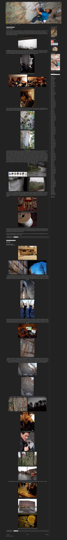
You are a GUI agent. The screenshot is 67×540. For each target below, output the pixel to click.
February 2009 (53, 193)
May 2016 (52, 97)
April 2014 (52, 125)
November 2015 (53, 104)
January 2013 (52, 141)
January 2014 (52, 128)
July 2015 (52, 108)
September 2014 (53, 119)
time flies (8, 242)
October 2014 (52, 118)
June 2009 (52, 189)
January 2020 (52, 82)
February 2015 (53, 114)
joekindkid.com (30, 87)
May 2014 (52, 124)
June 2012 (52, 149)
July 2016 (52, 95)
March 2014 (52, 126)
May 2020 (52, 81)
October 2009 (52, 184)
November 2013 (53, 130)
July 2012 (52, 148)
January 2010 (52, 181)
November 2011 (53, 157)
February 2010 (53, 180)
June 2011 (52, 162)
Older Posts (46, 534)
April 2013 (52, 138)
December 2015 (53, 103)
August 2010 (52, 173)
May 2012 (52, 150)
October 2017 (52, 86)
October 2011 (52, 158)
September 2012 (53, 146)
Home (27, 534)
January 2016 (52, 102)
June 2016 (52, 96)
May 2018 (52, 84)
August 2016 (52, 94)
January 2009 (52, 194)
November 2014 (53, 117)
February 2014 (53, 127)
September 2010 (53, 172)
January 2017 (52, 92)
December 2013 (53, 129)
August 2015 (52, 107)
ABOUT (15, 24)
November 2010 (53, 170)
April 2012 (52, 151)
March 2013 (52, 139)
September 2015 (53, 106)
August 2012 (52, 147)
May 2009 (52, 190)
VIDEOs (19, 24)
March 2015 (52, 113)
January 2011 (52, 168)
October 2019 (52, 83)
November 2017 (53, 85)
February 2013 (53, 140)
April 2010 (52, 178)
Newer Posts (8, 534)
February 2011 (53, 167)
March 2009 (52, 192)
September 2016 (53, 93)
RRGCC (25, 53)
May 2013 (52, 137)
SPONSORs (11, 24)
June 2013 (52, 136)
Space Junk (37, 108)
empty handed (9, 28)
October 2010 (52, 171)
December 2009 (53, 182)
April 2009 (52, 191)
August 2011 (52, 160)
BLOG (7, 24)
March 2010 (52, 179)
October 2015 (52, 105)
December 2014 (53, 116)
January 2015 (52, 115)
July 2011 (52, 161)
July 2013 (52, 135)
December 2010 (53, 169)
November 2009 (53, 183)
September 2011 (53, 159)
